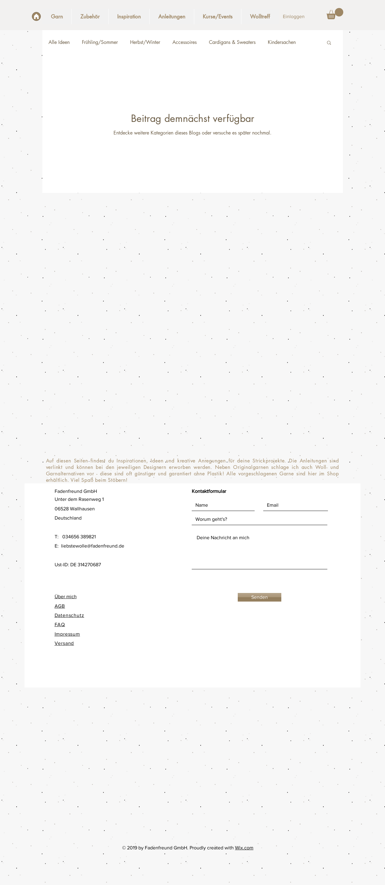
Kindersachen (282, 42)
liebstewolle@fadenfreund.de (92, 545)
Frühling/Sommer (100, 42)
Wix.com (244, 847)
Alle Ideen (59, 42)
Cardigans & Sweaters (232, 42)
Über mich (66, 596)
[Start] (36, 16)
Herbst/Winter (145, 42)
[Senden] (259, 597)
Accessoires (184, 42)
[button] (334, 13)
